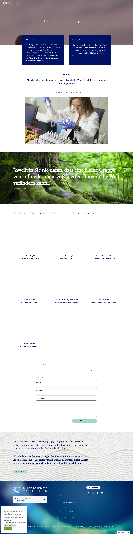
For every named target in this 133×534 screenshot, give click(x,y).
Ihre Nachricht (40, 398)
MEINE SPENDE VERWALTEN (67, 517)
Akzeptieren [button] (8, 528)
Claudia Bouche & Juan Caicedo (66, 299)
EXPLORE (60, 496)
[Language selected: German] (123, 532)
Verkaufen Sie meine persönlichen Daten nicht (15, 522)
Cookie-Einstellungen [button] (10, 525)
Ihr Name (39, 382)
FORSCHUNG (61, 491)
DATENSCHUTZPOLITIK (65, 511)
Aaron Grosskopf (66, 256)
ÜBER (59, 487)
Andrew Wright (29, 256)
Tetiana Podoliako (29, 343)
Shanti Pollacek (29, 299)
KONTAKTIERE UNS (64, 507)
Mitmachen (20, 471)
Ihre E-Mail (39, 390)
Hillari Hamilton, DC (104, 256)
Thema (38, 374)
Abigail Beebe (104, 299)
